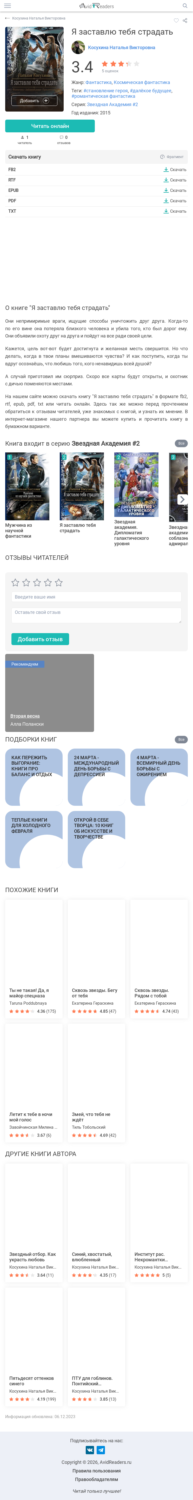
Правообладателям (96, 1479)
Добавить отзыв (40, 639)
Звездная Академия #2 (112, 104)
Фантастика (98, 82)
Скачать (178, 169)
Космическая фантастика (142, 82)
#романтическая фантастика (103, 96)
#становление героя (105, 90)
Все (181, 443)
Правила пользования (96, 1470)
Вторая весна (25, 716)
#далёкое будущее (150, 90)
